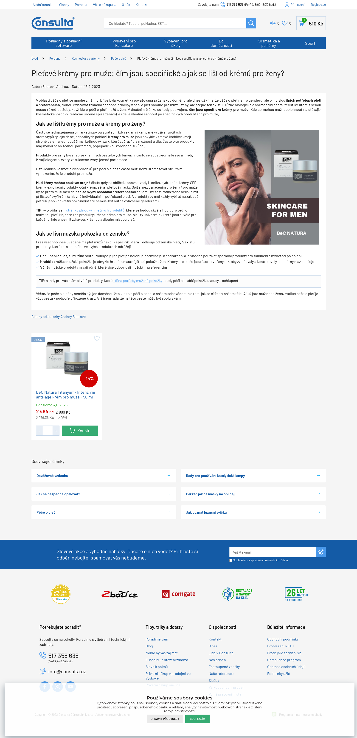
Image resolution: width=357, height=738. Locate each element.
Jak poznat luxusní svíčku (206, 512)
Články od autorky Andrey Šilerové (58, 316)
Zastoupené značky (224, 666)
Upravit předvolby (165, 719)
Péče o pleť (118, 58)
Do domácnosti (221, 43)
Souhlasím (197, 719)
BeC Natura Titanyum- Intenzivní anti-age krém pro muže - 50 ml (65, 394)
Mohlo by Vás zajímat (162, 653)
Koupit (83, 430)
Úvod (34, 58)
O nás (126, 5)
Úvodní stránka (42, 5)
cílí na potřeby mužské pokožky (137, 280)
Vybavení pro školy (176, 43)
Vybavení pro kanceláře (124, 43)
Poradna (81, 5)
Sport (310, 43)
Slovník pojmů (157, 666)
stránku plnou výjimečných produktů (95, 210)
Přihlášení (297, 4)
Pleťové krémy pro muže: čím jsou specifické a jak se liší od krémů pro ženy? (186, 58)
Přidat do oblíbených (96, 338)
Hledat (251, 23)
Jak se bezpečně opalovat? (58, 494)
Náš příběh (217, 659)
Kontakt (141, 5)
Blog (149, 646)
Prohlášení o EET (280, 646)
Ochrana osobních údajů (286, 666)
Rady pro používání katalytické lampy (215, 475)
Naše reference (221, 673)
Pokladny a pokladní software (64, 43)
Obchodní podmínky (282, 639)
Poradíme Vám (157, 639)
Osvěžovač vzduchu (52, 475)
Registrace (318, 4)
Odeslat (321, 552)
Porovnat (278, 23)
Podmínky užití (278, 673)
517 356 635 (235, 4)
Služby (214, 680)
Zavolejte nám (208, 4)
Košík (312, 22)
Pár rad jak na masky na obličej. (211, 494)
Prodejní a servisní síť (284, 653)
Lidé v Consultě (221, 653)
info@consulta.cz (67, 671)
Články (64, 5)
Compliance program (284, 659)
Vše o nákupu (103, 5)
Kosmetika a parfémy (268, 43)
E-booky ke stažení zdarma (167, 659)
